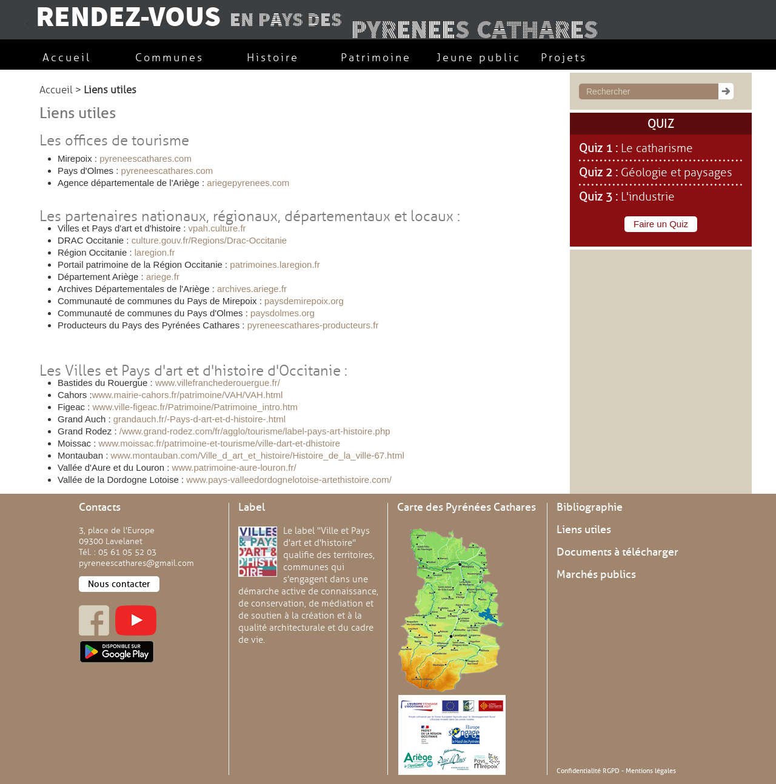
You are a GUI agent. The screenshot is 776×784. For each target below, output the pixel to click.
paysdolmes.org (282, 313)
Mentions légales (651, 770)
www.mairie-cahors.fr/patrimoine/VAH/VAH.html (187, 395)
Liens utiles (584, 529)
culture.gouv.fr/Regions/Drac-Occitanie (209, 240)
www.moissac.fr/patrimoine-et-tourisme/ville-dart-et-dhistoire (218, 443)
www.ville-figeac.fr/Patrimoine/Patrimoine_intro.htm (195, 407)
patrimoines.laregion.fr (274, 264)
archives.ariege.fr (251, 289)
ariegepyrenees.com (248, 183)
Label (251, 507)
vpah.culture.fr (217, 228)
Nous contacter (119, 584)
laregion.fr (155, 252)
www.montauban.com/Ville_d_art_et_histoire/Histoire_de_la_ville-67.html (257, 455)
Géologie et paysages (676, 172)
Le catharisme (657, 148)
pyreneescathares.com (145, 158)
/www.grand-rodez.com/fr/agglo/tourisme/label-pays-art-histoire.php (253, 431)
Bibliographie (590, 507)
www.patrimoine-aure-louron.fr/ (234, 467)
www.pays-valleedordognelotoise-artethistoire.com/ (288, 479)
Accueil (56, 90)
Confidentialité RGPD (588, 770)
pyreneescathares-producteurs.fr (313, 325)
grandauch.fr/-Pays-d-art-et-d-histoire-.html (199, 419)
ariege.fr (162, 276)
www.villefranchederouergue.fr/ (217, 382)
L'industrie (648, 197)
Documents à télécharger (617, 552)
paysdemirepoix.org (304, 301)
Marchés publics (596, 574)
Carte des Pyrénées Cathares (466, 507)
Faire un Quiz (661, 224)
